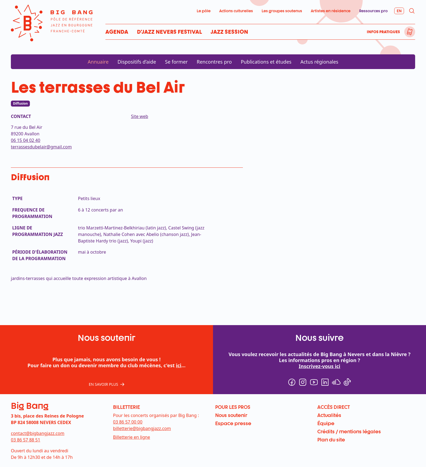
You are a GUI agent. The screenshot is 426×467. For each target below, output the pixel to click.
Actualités (329, 415)
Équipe (325, 423)
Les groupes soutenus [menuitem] (282, 10)
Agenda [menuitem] (116, 31)
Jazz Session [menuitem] (229, 31)
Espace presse (233, 423)
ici (178, 365)
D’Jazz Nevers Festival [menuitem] (169, 31)
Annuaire (98, 61)
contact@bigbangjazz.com (37, 433)
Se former (176, 61)
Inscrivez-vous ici (319, 366)
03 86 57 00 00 (127, 422)
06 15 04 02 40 (25, 140)
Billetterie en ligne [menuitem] (131, 437)
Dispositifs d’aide (137, 61)
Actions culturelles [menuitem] (236, 10)
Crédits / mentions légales (349, 431)
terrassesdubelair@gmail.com (41, 147)
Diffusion (20, 103)
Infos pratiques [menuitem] (383, 31)
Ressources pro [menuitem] (373, 10)
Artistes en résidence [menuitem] (330, 10)
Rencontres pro (214, 61)
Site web (139, 116)
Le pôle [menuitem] (204, 10)
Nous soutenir (231, 415)
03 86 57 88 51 (25, 440)
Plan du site (331, 440)
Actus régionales (319, 61)
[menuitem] (409, 31)
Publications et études (266, 61)
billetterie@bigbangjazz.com (142, 428)
